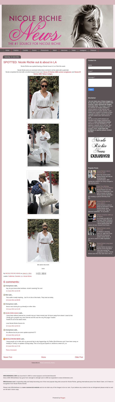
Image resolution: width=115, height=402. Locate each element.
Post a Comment (11, 350)
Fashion (16, 50)
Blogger (62, 398)
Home (7, 50)
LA (22, 276)
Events (34, 50)
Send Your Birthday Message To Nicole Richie (105, 187)
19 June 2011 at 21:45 (13, 309)
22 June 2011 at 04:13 (13, 326)
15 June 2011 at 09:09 (13, 300)
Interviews (64, 50)
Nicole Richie (27, 276)
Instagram (83, 50)
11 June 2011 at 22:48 (13, 291)
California (11, 276)
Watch (55, 50)
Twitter (74, 50)
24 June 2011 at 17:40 (13, 346)
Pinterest (93, 50)
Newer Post (7, 357)
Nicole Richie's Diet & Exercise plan (103, 172)
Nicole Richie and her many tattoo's (103, 202)
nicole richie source (12, 313)
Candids (25, 50)
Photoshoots (45, 50)
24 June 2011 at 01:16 (13, 335)
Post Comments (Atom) (47, 363)
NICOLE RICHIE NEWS (13, 339)
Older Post (79, 357)
